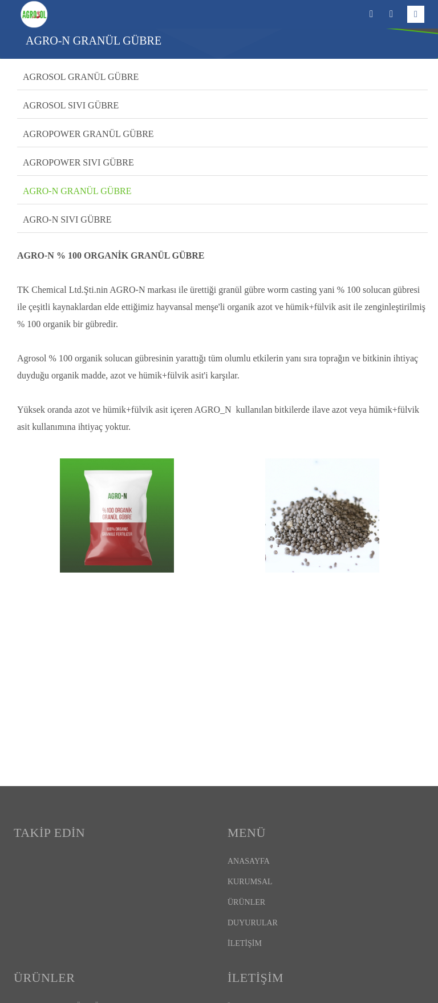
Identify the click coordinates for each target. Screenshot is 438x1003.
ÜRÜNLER (246, 902)
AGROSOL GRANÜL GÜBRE (81, 77)
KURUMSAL (250, 881)
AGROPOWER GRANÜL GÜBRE (88, 134)
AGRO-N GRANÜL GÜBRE (77, 191)
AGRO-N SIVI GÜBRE (67, 219)
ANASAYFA (249, 861)
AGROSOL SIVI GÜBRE (71, 105)
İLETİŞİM (245, 943)
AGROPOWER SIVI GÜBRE (78, 162)
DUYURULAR (253, 923)
